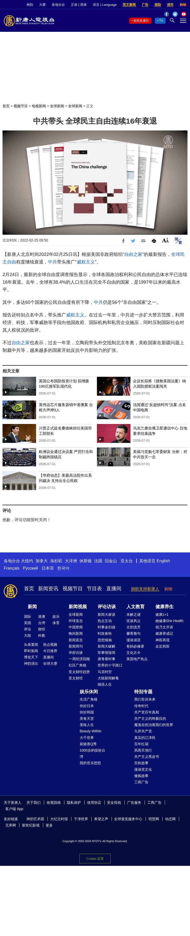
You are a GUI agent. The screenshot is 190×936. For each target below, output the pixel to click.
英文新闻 (129, 5)
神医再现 (162, 640)
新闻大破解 (106, 646)
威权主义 (86, 261)
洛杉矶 (56, 561)
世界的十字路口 (110, 665)
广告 (145, 5)
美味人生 (87, 725)
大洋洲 (71, 561)
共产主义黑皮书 (146, 757)
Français (11, 568)
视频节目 (21, 106)
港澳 (41, 616)
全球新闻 (57, 106)
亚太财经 (76, 678)
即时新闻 (31, 651)
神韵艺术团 (35, 819)
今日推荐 (50, 651)
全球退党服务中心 (128, 819)
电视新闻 (39, 106)
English (163, 561)
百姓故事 (141, 763)
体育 (56, 623)
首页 (6, 106)
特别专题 (143, 691)
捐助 (157, 5)
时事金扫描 (106, 627)
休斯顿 (85, 561)
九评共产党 (143, 731)
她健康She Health (169, 621)
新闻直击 (76, 640)
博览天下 (31, 657)
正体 (74, 5)
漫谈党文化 (143, 769)
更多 (49, 825)
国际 (27, 616)
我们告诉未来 (144, 699)
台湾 (41, 623)
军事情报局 (106, 653)
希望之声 (101, 819)
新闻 (32, 606)
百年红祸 (141, 744)
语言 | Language (105, 5)
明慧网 (153, 819)
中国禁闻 (76, 627)
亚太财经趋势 (79, 672)
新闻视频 (78, 606)
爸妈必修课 (135, 646)
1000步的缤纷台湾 (92, 753)
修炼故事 (141, 776)
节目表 (94, 588)
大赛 (42, 5)
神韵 (29, 5)
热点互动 (105, 621)
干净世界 (81, 819)
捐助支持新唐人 (145, 589)
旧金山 (111, 561)
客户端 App (14, 809)
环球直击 (76, 621)
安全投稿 (114, 802)
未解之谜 (133, 614)
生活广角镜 (88, 699)
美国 (27, 623)
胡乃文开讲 (164, 627)
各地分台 (58, 5)
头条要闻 (31, 645)
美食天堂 (87, 718)
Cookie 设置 (95, 859)
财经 (41, 629)
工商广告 (141, 782)
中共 (52, 261)
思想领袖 (105, 640)
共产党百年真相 (146, 712)
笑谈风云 (133, 621)
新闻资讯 (48, 588)
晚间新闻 (76, 633)
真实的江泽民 (144, 738)
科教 (41, 635)
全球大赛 (50, 663)
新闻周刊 (76, 646)
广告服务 (134, 802)
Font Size (165, 240)
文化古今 (133, 653)
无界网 (10, 825)
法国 (98, 561)
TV (161, 20)
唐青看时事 (106, 659)
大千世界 (87, 738)
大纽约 (27, 561)
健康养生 (164, 606)
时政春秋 (105, 633)
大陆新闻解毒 (108, 678)
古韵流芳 (133, 627)
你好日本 (87, 706)
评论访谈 (107, 606)
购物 (183, 5)
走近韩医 (162, 646)
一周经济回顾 (79, 659)
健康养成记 (164, 633)
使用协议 (94, 802)
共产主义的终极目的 (150, 718)
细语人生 (105, 684)
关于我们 (33, 802)
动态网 (170, 819)
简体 (83, 5)
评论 (27, 629)
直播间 (113, 588)
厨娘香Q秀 (88, 744)
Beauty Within (90, 731)
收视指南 (54, 802)
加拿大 (42, 561)
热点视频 (50, 645)
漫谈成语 (133, 640)
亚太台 (127, 561)
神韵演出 (31, 663)
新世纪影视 (31, 825)
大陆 (27, 635)
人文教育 (135, 606)
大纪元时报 (59, 819)
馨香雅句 (133, 633)
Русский (30, 568)
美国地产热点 (137, 659)
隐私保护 (74, 802)
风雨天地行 (143, 750)
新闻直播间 (141, 20)
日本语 (48, 568)
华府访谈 (76, 653)
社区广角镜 (77, 665)
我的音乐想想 (90, 763)
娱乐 (56, 616)
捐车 (170, 5)
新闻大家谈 (106, 614)
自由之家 (133, 254)
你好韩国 (87, 712)
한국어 (63, 568)
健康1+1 (162, 614)
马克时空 (105, 672)
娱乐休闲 (89, 691)
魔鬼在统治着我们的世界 (153, 725)
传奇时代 (141, 706)
